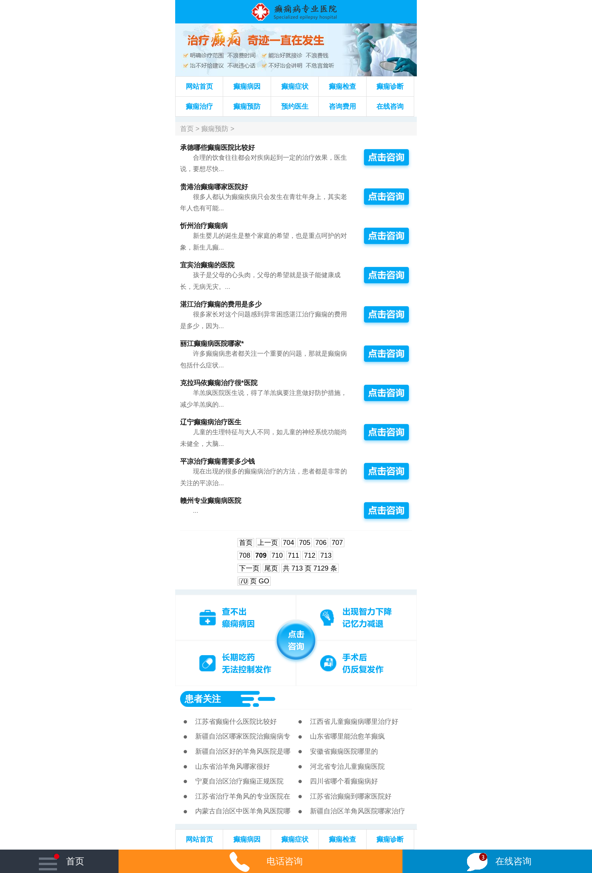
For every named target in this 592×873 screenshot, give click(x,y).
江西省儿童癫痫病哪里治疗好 (354, 721)
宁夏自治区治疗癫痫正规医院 (239, 781)
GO (264, 581)
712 (309, 555)
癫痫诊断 (390, 86)
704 (288, 542)
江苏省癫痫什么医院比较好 (236, 721)
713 (325, 555)
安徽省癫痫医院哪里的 (344, 751)
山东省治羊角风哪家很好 (232, 766)
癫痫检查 (342, 86)
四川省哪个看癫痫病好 (344, 781)
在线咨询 (390, 106)
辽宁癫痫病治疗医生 (210, 422)
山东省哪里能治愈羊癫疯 (347, 736)
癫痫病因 (247, 86)
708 (244, 555)
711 (293, 555)
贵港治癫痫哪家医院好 (214, 187)
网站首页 (199, 86)
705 (304, 542)
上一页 (267, 542)
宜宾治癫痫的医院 (207, 265)
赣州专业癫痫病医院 (210, 500)
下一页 (249, 568)
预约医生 (294, 106)
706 (321, 542)
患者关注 (203, 699)
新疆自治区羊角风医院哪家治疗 (357, 811)
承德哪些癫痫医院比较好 (217, 147)
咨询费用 (342, 106)
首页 (187, 129)
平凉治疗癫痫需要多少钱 (217, 461)
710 (277, 555)
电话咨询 (260, 861)
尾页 (271, 568)
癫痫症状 (294, 86)
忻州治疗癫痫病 (204, 226)
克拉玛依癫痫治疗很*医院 (218, 383)
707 (337, 542)
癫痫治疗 (199, 106)
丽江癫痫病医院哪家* (212, 343)
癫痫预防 (247, 106)
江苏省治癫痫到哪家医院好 (351, 796)
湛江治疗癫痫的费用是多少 (221, 304)
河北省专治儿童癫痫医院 (347, 766)
